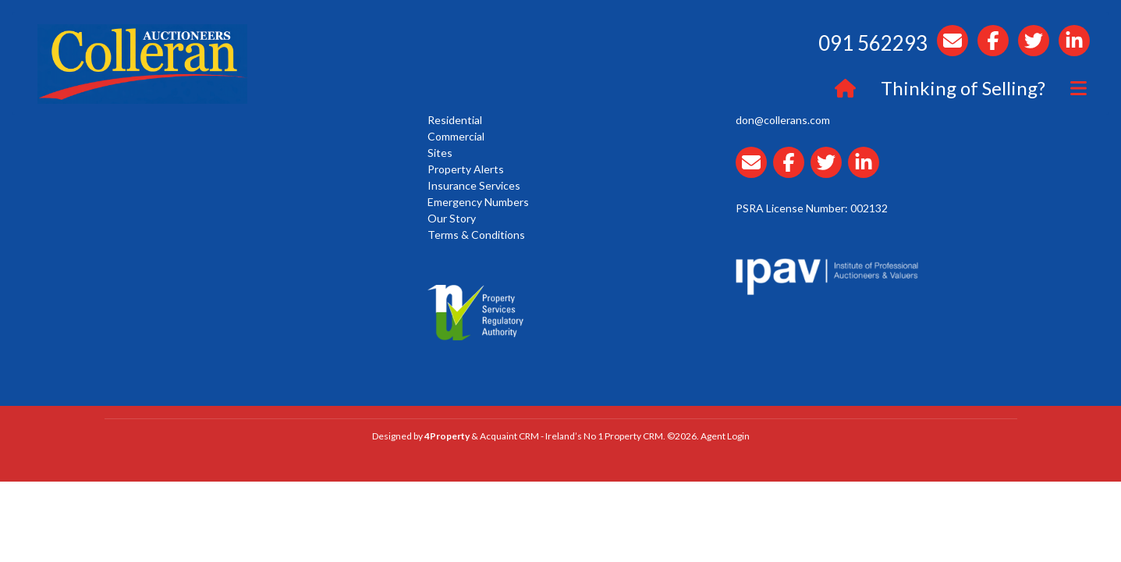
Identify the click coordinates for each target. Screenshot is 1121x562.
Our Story (451, 218)
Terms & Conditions (476, 234)
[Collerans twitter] (829, 171)
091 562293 (873, 42)
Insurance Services (473, 185)
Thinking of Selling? (963, 87)
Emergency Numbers (478, 201)
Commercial (455, 136)
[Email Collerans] (754, 171)
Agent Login (725, 436)
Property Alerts (465, 169)
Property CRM (634, 436)
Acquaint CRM (509, 436)
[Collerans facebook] (792, 171)
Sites (439, 152)
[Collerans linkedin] (866, 171)
